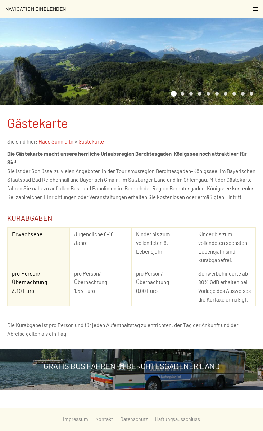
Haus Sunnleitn (55, 141)
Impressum (75, 419)
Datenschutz (134, 419)
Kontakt (104, 419)
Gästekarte (91, 141)
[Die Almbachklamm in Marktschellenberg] (225, 93)
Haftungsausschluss (177, 419)
